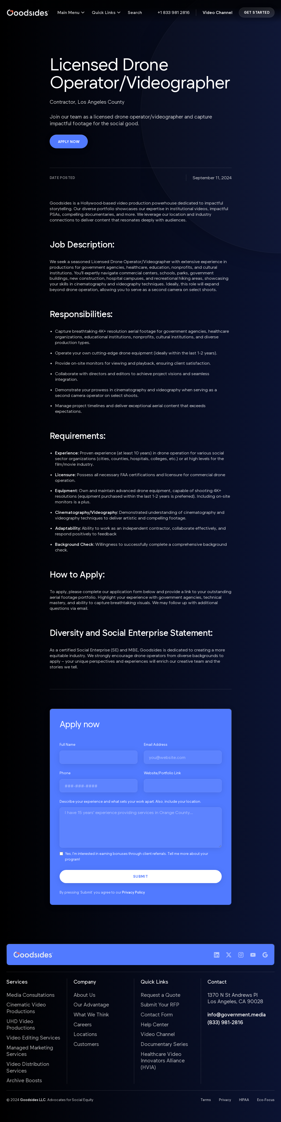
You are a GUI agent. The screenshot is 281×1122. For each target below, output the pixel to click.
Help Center (155, 1024)
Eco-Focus (266, 1100)
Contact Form (157, 1015)
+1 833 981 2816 (173, 12)
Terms (205, 1100)
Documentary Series (164, 1044)
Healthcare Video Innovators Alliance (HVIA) (163, 1060)
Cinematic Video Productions (26, 1008)
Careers (83, 1024)
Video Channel (217, 12)
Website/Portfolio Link (162, 773)
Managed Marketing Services (29, 1050)
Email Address (155, 745)
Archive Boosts (24, 1080)
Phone (65, 773)
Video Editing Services (33, 1038)
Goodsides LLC (33, 1100)
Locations (85, 1034)
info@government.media (236, 1015)
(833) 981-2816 (225, 1022)
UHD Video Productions (20, 1024)
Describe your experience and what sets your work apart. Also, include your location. (130, 801)
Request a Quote (160, 995)
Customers (86, 1044)
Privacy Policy (133, 892)
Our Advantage (91, 1005)
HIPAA (244, 1100)
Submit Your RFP (160, 1005)
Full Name (67, 745)
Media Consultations (30, 995)
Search (135, 12)
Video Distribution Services (27, 1067)
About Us (84, 995)
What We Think (91, 1015)
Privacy (225, 1100)
